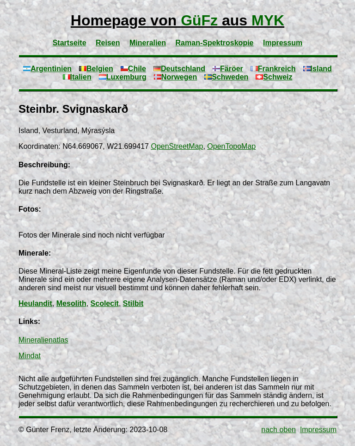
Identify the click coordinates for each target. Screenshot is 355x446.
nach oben (278, 430)
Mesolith (71, 303)
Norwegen (175, 77)
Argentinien (47, 69)
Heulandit (35, 303)
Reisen (108, 43)
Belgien (96, 69)
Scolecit (105, 303)
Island (317, 69)
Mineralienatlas (43, 340)
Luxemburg (123, 77)
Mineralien (147, 43)
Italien (77, 77)
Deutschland (179, 69)
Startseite (69, 43)
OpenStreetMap (177, 146)
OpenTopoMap (231, 146)
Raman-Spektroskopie (215, 43)
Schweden (226, 77)
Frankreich (273, 69)
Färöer (228, 69)
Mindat (29, 356)
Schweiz (274, 77)
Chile (133, 69)
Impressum (282, 43)
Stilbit (133, 303)
